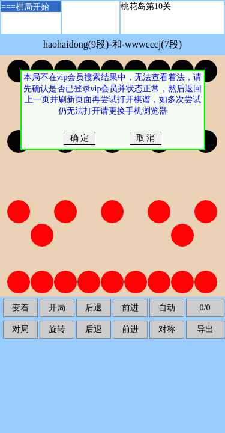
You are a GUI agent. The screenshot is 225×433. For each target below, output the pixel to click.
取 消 (145, 138)
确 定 (79, 138)
